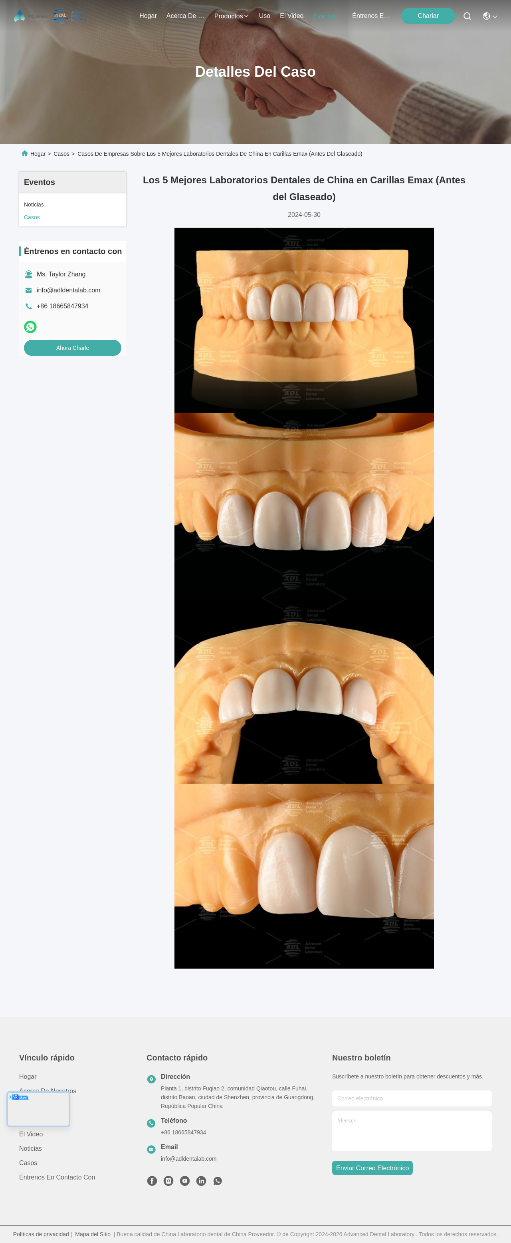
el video (291, 15)
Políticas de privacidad (41, 1234)
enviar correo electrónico (372, 1168)
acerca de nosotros (185, 15)
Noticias (30, 1148)
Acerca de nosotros (47, 1091)
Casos (61, 154)
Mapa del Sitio (93, 1234)
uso (264, 15)
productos (232, 16)
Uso (24, 1119)
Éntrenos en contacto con (371, 15)
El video (31, 1134)
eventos (328, 16)
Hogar (148, 15)
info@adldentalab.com (68, 290)
